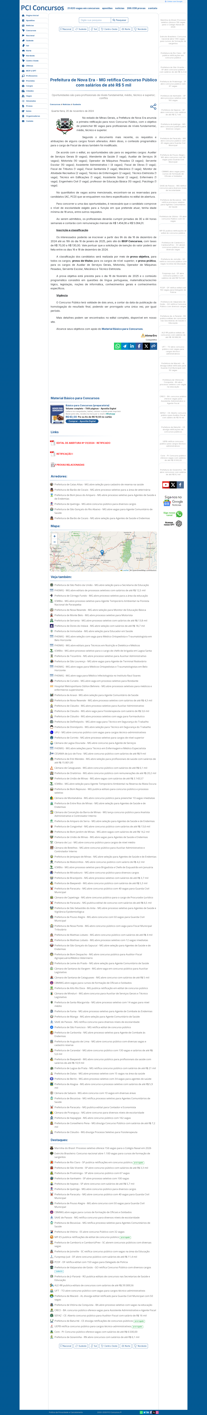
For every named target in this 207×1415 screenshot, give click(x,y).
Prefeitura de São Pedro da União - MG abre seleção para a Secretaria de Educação (101, 585)
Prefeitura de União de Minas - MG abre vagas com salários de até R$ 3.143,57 (98, 778)
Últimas (27, 65)
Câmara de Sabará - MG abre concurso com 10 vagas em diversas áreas (95, 1093)
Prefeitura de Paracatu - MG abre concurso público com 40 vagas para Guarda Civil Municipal (101, 890)
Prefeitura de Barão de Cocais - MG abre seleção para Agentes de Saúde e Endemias (102, 518)
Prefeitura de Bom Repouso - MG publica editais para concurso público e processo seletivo (101, 790)
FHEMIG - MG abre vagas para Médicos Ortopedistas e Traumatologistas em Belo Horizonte (100, 668)
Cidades (28, 90)
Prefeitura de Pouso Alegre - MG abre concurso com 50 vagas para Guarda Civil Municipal (99, 918)
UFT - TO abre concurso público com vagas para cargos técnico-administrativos (99, 1290)
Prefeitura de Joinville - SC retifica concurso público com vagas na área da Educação (102, 1251)
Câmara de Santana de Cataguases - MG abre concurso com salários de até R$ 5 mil (101, 977)
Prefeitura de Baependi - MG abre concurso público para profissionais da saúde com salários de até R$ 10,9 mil (102, 1061)
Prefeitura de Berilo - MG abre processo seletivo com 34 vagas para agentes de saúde (102, 1078)
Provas (27, 105)
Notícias (28, 25)
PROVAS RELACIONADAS (70, 464)
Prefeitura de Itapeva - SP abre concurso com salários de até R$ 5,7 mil (94, 1183)
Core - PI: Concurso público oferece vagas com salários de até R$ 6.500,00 (95, 1331)
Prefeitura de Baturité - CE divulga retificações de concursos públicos (99, 1321)
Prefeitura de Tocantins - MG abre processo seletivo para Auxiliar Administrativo (100, 656)
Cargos (27, 85)
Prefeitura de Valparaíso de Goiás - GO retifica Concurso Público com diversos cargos (102, 1269)
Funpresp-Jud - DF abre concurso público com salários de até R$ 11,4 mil (95, 1256)
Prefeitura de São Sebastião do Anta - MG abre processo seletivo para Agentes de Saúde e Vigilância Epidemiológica (105, 909)
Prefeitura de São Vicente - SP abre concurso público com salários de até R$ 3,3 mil (101, 1167)
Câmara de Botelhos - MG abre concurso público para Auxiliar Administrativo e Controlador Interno (99, 849)
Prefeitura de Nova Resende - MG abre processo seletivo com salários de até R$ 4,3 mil (103, 700)
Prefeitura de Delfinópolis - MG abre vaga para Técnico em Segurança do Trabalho (101, 721)
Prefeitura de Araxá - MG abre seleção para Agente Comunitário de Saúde (96, 695)
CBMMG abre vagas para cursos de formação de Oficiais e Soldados (93, 982)
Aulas (26, 110)
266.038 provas (136, 8)
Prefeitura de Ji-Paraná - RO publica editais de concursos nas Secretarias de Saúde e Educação (102, 1278)
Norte (26, 50)
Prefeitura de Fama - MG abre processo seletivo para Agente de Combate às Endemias (103, 1011)
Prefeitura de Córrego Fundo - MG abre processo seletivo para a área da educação (101, 595)
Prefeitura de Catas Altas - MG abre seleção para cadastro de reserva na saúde (99, 484)
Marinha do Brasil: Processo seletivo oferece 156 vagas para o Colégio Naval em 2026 (102, 1148)
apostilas (107, 8)
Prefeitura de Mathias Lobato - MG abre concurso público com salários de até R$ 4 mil (103, 934)
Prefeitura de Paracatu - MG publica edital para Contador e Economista (95, 1107)
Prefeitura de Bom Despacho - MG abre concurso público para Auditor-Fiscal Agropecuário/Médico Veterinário (98, 956)
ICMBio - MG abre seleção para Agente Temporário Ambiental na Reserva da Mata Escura (105, 783)
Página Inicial (30, 15)
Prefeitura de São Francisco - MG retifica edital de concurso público (92, 1027)
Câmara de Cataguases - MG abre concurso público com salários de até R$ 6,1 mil (100, 767)
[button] (54, 536)
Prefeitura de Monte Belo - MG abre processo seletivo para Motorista (93, 615)
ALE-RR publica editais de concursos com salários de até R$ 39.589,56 (94, 1285)
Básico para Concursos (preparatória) (87, 405)
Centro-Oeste (30, 60)
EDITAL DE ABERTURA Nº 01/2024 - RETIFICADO (83, 442)
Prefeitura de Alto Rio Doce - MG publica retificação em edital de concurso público (101, 988)
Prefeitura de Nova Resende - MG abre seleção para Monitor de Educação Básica (100, 609)
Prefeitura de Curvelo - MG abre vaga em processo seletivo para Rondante (96, 680)
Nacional (28, 35)
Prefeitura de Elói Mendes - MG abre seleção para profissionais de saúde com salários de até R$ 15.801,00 (105, 760)
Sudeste (27, 40)
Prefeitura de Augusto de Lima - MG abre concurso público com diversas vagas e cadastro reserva (100, 1043)
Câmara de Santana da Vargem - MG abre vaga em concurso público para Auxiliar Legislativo (101, 970)
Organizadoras (31, 115)
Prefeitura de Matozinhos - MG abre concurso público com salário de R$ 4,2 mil (99, 862)
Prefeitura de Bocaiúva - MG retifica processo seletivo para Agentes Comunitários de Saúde (102, 1100)
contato (152, 8)
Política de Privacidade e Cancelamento (66, 1412)
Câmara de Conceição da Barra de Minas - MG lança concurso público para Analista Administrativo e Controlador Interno (102, 814)
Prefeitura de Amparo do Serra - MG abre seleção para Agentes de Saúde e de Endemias (104, 821)
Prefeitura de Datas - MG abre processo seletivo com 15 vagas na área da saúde (99, 1073)
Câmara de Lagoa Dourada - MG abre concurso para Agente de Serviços (95, 743)
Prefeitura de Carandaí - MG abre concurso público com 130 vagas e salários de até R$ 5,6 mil (103, 1052)
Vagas (27, 95)
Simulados (29, 100)
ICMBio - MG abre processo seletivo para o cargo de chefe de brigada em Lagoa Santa (103, 650)
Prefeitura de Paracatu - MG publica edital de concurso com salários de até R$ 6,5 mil (103, 902)
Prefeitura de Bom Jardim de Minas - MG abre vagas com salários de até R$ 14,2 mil (102, 831)
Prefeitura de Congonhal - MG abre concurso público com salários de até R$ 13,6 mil (102, 826)
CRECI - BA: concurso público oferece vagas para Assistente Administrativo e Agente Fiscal (105, 1310)
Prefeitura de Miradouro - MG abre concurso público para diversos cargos (96, 872)
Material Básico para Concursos (122, 328)
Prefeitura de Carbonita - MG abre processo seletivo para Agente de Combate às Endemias (99, 1034)
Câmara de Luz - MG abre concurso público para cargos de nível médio (94, 842)
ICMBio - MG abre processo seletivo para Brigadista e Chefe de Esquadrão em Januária (103, 867)
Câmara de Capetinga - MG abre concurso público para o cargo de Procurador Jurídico (103, 897)
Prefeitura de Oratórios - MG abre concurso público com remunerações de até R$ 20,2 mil (105, 773)
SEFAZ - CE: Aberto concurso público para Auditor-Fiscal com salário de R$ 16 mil (100, 1315)
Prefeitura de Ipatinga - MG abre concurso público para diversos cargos (95, 504)
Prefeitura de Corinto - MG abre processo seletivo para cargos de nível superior (99, 737)
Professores (29, 75)
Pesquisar (119, 20)
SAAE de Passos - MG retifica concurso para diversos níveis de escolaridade (97, 1022)
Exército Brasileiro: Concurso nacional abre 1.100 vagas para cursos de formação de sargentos (102, 1155)
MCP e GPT (29, 70)
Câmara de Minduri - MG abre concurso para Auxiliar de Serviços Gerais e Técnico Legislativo (101, 995)
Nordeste (28, 55)
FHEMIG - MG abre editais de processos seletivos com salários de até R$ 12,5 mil (100, 590)
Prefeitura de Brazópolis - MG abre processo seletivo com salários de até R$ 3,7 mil (101, 878)
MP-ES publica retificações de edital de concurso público (92, 1237)
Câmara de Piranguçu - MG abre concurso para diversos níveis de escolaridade (99, 1112)
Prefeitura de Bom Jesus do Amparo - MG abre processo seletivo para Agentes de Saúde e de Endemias (105, 496)
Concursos (29, 30)
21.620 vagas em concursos (83, 8)
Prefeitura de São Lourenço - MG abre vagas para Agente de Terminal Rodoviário (100, 661)
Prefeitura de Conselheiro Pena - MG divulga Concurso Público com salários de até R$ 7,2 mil (104, 1125)
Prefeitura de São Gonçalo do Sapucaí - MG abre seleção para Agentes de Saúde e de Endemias (102, 947)
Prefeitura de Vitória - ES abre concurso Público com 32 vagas (89, 1231)
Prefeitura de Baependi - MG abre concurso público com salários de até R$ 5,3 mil (100, 883)
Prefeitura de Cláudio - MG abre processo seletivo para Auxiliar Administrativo (99, 705)
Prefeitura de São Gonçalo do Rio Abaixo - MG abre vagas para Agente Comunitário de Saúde (103, 511)
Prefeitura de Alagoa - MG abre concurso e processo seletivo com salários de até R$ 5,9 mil (103, 1085)
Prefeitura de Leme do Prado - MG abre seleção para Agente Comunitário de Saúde (101, 963)
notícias (119, 8)
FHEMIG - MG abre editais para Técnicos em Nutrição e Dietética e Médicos (97, 645)
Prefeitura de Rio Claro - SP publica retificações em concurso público (99, 1162)
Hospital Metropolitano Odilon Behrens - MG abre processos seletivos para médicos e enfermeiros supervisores (103, 688)
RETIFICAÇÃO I (64, 453)
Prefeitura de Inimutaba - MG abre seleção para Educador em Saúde (93, 631)
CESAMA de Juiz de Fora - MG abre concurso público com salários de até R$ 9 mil (100, 753)
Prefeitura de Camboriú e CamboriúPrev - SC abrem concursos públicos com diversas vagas (102, 1244)
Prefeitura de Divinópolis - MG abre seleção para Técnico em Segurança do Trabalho (102, 727)
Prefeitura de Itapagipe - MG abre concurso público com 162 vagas (92, 1118)
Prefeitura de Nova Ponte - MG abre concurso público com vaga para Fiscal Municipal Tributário (103, 927)
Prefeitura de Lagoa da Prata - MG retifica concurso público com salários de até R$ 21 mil (105, 1068)
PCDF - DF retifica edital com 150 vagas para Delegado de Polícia (91, 1262)
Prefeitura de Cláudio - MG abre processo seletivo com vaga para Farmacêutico (99, 716)
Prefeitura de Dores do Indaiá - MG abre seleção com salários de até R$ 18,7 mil (99, 625)
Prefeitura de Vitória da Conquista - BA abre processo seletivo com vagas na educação (103, 1304)
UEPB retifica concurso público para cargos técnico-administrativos (98, 1326)
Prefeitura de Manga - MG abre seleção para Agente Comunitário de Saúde (97, 1016)
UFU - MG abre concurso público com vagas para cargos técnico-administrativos (100, 732)
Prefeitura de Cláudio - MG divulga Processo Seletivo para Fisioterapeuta (95, 1132)
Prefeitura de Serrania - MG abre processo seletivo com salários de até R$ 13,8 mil (100, 620)
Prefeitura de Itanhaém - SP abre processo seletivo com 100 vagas (91, 1178)
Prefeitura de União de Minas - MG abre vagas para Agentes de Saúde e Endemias (101, 837)
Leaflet (124, 570)
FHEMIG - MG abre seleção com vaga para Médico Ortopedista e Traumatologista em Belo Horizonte (103, 638)
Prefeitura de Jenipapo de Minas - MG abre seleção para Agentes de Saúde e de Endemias (105, 856)
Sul (25, 45)
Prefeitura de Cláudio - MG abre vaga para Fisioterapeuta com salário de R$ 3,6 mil (101, 711)
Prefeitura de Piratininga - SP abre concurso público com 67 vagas (92, 1173)
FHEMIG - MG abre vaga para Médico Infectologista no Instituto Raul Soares (97, 675)
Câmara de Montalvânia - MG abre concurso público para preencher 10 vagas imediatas (104, 798)
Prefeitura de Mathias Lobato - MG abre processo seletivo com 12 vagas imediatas (101, 940)
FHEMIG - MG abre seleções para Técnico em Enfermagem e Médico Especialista (100, 748)
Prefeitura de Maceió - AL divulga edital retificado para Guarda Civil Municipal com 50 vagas (103, 1297)
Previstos (28, 80)
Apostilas (28, 20)
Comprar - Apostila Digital (82, 421)
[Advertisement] (80, 53)
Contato (27, 120)
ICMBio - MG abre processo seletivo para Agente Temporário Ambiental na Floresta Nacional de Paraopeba (101, 602)
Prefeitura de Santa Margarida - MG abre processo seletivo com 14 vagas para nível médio (101, 1004)
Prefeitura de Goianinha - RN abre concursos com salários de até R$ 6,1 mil (96, 1337)
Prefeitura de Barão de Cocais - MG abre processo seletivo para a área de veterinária (102, 489)
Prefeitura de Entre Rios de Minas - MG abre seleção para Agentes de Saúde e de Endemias (100, 805)
